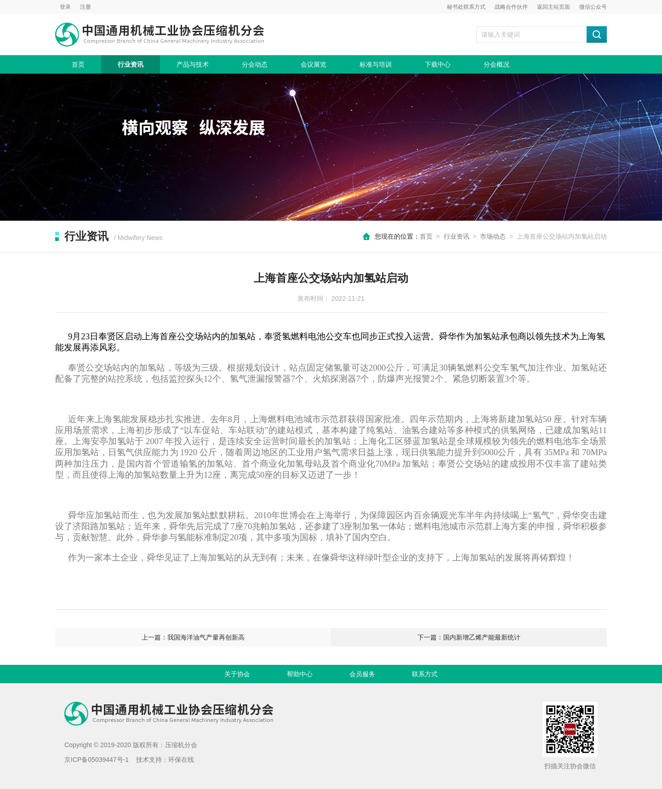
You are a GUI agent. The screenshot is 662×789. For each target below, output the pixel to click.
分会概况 (496, 64)
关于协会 (237, 674)
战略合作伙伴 (511, 7)
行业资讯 (130, 64)
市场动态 (493, 236)
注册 (85, 7)
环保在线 (181, 759)
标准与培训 (376, 64)
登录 (65, 7)
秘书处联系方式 (466, 7)
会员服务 (362, 674)
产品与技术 (193, 64)
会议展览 (313, 64)
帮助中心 (300, 674)
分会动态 (255, 64)
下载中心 (438, 64)
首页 (78, 64)
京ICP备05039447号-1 (96, 759)
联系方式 (425, 674)
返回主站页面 (553, 7)
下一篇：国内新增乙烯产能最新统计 (468, 637)
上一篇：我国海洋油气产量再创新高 (193, 637)
